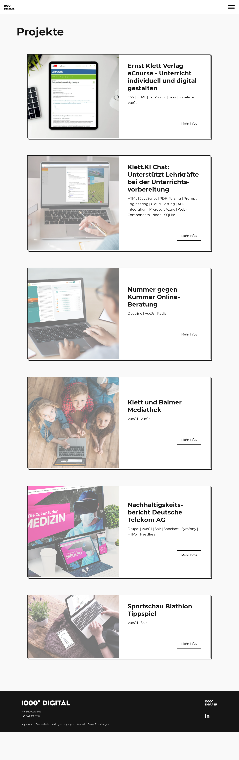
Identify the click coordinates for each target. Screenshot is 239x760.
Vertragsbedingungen (63, 724)
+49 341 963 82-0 (31, 716)
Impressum (27, 724)
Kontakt (81, 724)
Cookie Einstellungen (98, 724)
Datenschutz (42, 724)
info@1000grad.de (31, 711)
